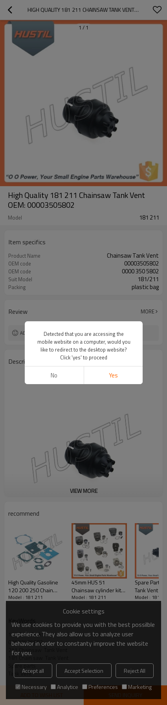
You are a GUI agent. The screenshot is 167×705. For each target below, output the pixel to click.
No (54, 375)
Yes (112, 375)
